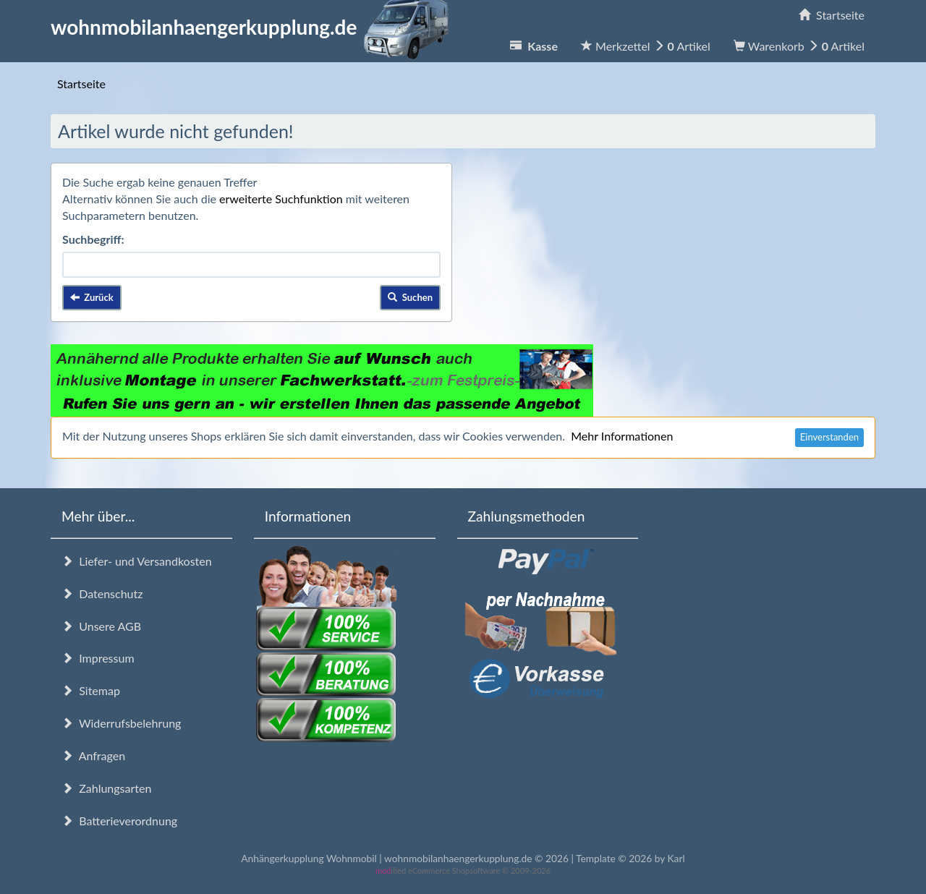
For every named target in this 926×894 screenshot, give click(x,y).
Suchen (410, 297)
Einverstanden (829, 437)
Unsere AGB (101, 626)
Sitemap (90, 690)
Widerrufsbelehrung (121, 723)
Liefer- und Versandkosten (136, 561)
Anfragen (93, 755)
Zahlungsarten (106, 788)
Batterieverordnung (119, 820)
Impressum (98, 658)
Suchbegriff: (93, 239)
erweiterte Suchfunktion (281, 198)
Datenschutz (102, 593)
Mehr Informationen (622, 436)
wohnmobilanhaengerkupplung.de (254, 26)
